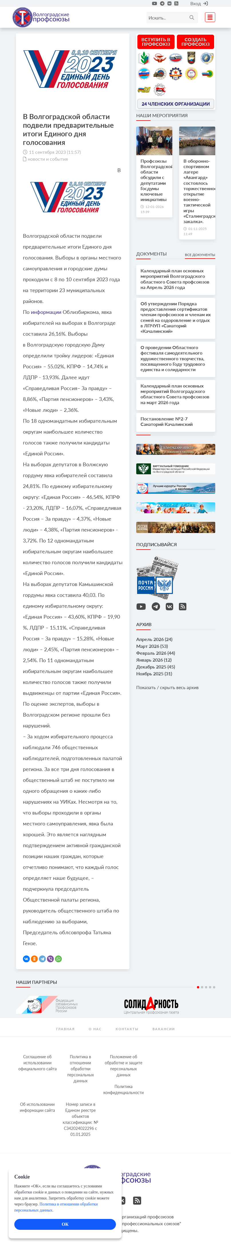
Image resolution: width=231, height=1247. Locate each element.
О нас (95, 1029)
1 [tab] (198, 987)
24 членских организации (176, 103)
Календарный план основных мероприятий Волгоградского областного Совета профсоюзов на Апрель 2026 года (175, 279)
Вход (199, 3)
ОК (65, 1224)
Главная (65, 1029)
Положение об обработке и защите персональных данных (123, 1065)
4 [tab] (210, 987)
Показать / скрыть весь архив (167, 687)
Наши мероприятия (162, 115)
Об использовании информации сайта (37, 1107)
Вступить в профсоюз (155, 42)
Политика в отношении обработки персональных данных (80, 1068)
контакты (127, 1029)
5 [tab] (214, 987)
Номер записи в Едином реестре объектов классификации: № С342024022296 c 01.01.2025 (80, 1119)
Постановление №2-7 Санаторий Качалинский (167, 421)
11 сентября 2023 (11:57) (55, 152)
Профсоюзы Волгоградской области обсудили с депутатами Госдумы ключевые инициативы (157, 180)
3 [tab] (206, 987)
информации (46, 312)
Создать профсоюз (195, 42)
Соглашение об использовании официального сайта (37, 1062)
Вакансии (164, 1029)
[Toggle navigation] (208, 16)
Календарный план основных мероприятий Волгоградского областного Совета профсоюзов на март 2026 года (175, 394)
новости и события (48, 159)
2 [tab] (202, 987)
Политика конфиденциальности (123, 1089)
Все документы (200, 255)
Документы (151, 253)
